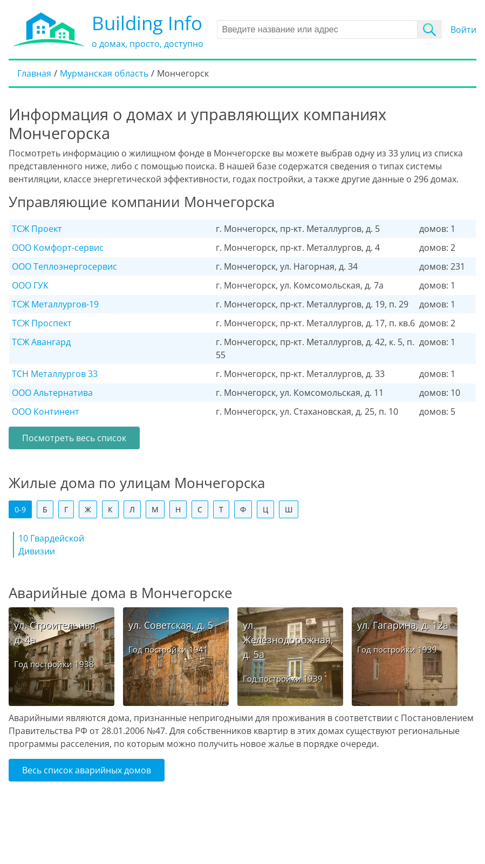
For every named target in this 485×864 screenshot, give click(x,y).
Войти (463, 30)
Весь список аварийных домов (86, 770)
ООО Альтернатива (52, 393)
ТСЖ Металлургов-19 (55, 304)
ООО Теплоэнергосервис (64, 266)
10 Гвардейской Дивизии (51, 544)
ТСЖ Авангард (41, 342)
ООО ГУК (30, 285)
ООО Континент (45, 411)
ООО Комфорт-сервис (58, 247)
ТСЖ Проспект (42, 323)
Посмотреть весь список (74, 438)
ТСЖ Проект (37, 229)
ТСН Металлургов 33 (55, 374)
